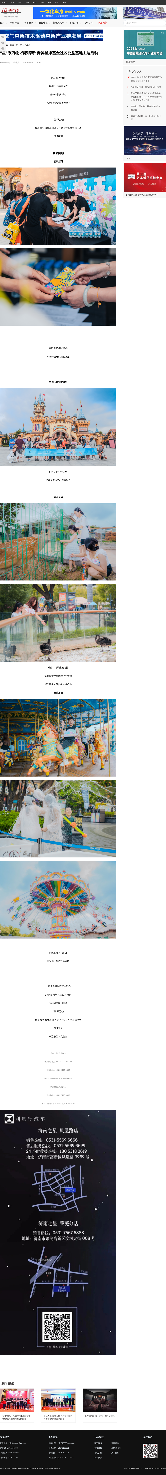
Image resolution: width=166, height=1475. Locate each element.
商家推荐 (102, 22)
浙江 (34, 2)
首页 (2, 22)
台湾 (56, 2)
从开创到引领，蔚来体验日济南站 (146, 87)
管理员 (16, 62)
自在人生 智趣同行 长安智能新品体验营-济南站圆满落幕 (146, 79)
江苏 (27, 2)
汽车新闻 (20, 45)
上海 (12, 2)
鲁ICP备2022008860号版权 (155, 1468)
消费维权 (43, 22)
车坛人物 (73, 22)
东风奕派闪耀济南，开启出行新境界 (146, 118)
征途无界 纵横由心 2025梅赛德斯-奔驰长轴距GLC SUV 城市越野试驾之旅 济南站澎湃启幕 (146, 96)
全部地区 (3, 2)
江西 (64, 2)
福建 (49, 2)
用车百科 (88, 22)
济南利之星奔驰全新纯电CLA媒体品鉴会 (146, 108)
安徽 (42, 2)
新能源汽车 (58, 22)
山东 (20, 2)
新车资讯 (28, 22)
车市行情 (14, 22)
